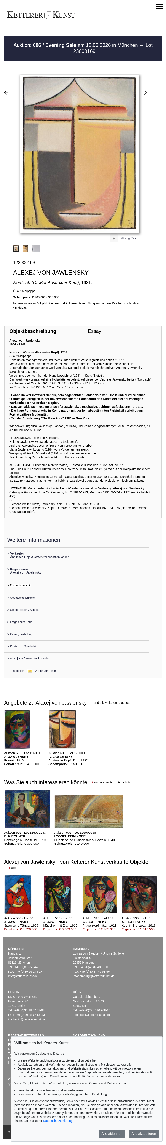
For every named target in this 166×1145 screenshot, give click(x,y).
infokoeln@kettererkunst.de (91, 1015)
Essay (94, 331)
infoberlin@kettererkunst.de (26, 1019)
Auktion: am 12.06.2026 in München (76, 45)
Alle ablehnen (111, 1133)
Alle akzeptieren (143, 1133)
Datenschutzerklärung (57, 1121)
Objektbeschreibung (33, 331)
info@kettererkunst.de (23, 976)
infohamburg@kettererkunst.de (93, 976)
